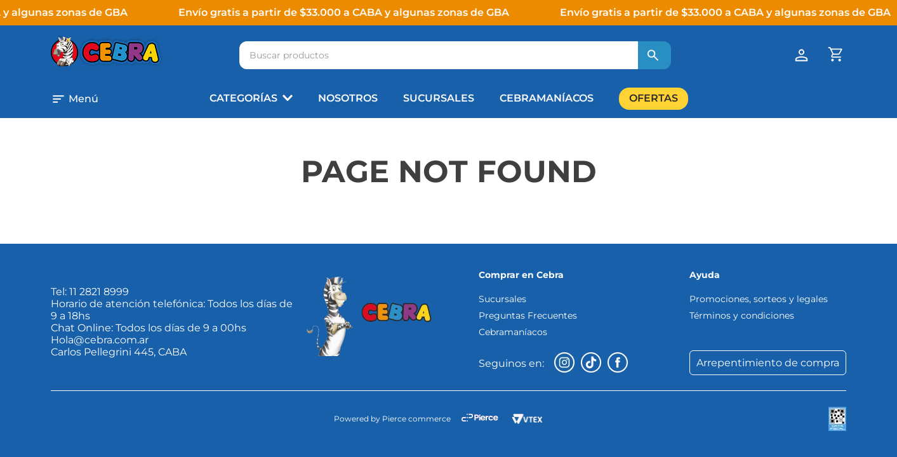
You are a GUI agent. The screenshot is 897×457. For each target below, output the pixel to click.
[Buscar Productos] (653, 55)
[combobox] (455, 55)
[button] (130, 99)
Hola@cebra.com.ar (100, 340)
